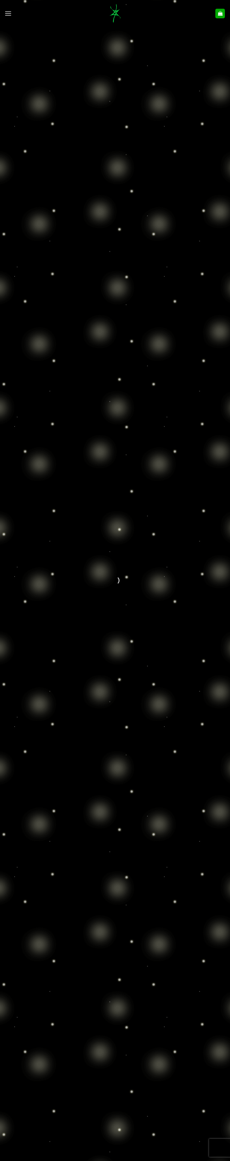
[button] (8, 13)
